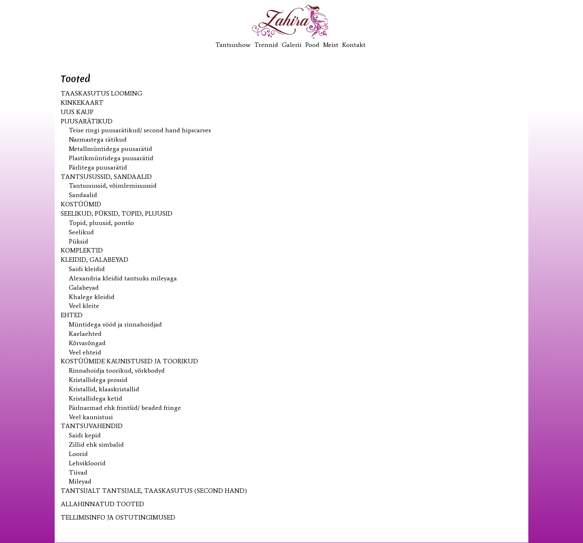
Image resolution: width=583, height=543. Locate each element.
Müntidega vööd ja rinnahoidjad (115, 324)
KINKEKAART (82, 102)
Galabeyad (84, 287)
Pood (312, 45)
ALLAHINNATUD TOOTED (102, 504)
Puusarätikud (87, 121)
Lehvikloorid (87, 463)
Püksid (78, 241)
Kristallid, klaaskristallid (104, 389)
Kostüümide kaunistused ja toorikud (129, 361)
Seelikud (81, 232)
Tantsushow (233, 45)
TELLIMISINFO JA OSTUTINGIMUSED (118, 517)
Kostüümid (81, 204)
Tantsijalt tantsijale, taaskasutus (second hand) (154, 490)
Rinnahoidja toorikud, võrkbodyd (117, 370)
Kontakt (354, 45)
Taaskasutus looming (101, 93)
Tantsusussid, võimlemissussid (113, 185)
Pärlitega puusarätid (98, 167)
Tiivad (78, 472)
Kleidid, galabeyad (94, 259)
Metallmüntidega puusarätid (110, 149)
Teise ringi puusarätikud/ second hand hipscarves (140, 130)
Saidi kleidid (87, 269)
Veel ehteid (85, 352)
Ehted (72, 315)
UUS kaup (77, 112)
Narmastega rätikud (98, 139)
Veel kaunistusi (91, 417)
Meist (330, 45)
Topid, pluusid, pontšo (101, 223)
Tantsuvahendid (92, 426)
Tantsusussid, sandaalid (106, 176)
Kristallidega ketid (95, 398)
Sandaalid (83, 195)
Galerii (292, 45)
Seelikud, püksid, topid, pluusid (116, 213)
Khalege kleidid (92, 297)
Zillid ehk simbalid (96, 444)
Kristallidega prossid (98, 380)
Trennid (266, 45)
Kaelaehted (85, 333)
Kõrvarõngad (87, 343)
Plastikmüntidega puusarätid (111, 158)
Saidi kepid (85, 435)
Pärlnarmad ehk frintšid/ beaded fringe (125, 407)
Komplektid (82, 250)
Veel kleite (84, 306)
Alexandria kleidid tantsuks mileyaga (123, 278)
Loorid (78, 454)
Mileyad (80, 481)
